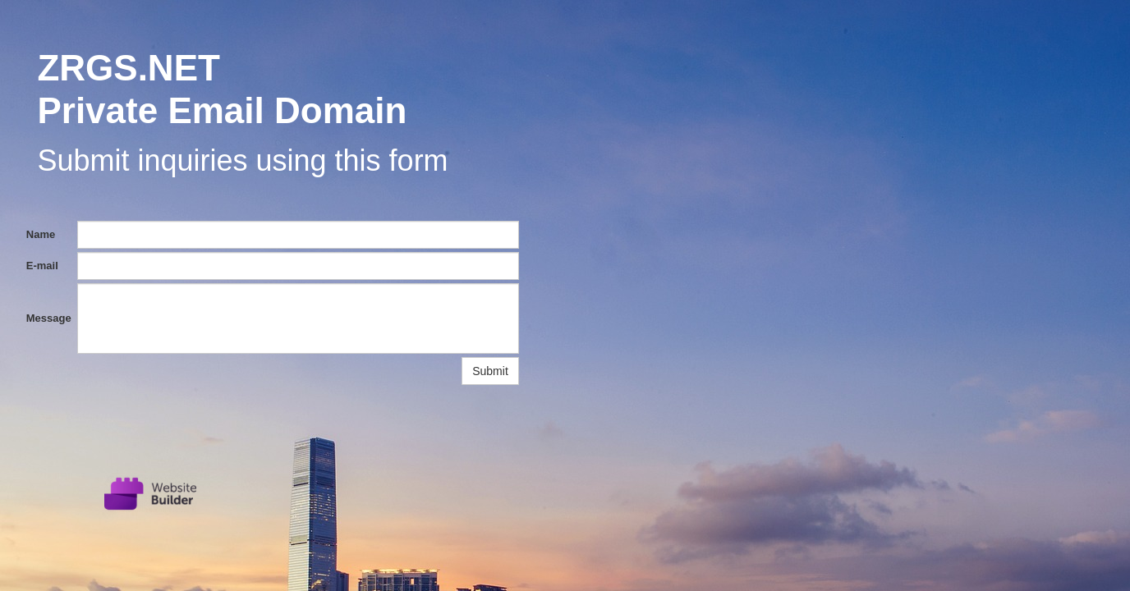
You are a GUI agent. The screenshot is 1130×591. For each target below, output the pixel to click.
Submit (490, 371)
